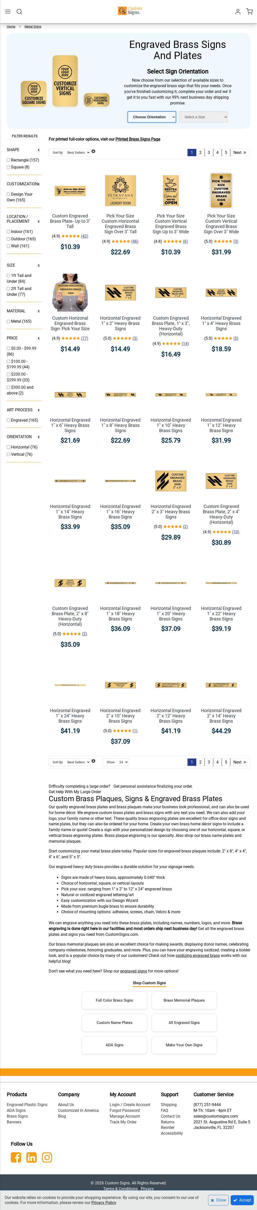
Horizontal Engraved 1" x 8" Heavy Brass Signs (120, 425)
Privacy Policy (103, 1202)
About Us (66, 1104)
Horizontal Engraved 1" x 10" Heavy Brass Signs (171, 425)
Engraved (20, 420)
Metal (16, 321)
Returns (167, 1122)
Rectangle (20, 160)
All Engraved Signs (184, 1022)
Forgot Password (125, 1110)
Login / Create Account (130, 1104)
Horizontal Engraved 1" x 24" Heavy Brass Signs (70, 716)
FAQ (164, 1110)
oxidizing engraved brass (198, 955)
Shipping (169, 1104)
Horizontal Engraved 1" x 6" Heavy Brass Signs (70, 425)
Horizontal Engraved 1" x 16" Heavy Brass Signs (120, 512)
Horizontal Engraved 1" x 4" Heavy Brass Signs (221, 323)
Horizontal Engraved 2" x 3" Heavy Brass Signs (171, 512)
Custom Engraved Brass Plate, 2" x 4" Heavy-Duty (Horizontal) (221, 514)
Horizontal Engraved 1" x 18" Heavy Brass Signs (120, 613)
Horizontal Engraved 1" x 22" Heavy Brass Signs (221, 613)
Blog (62, 1116)
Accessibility (172, 1133)
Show (111, 762)
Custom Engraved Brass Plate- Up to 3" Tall (70, 221)
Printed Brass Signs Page (137, 139)
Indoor (17, 231)
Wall (15, 246)
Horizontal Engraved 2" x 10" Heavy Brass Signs (120, 716)
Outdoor (18, 239)
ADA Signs (114, 1045)
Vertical (18, 454)
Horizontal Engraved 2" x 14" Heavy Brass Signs (221, 716)
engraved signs (133, 971)
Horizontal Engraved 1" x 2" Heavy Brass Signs (120, 323)
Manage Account (125, 1116)
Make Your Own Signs (184, 1045)
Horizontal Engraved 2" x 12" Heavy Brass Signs (171, 716)
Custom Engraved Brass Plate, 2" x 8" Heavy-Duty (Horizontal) (70, 616)
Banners (14, 1122)
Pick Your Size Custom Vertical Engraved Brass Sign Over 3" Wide (221, 223)
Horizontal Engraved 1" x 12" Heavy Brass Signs (221, 425)
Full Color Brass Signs (114, 1000)
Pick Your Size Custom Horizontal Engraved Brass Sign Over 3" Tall (120, 223)
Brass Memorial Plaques (184, 1000)
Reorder (167, 1127)
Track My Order (123, 1122)
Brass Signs (17, 1116)
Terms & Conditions (120, 1188)
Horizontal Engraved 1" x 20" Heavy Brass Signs (171, 613)
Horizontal (20, 447)
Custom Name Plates (115, 1022)
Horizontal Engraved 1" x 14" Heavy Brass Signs (70, 512)
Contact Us (170, 1116)
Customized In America (78, 1110)
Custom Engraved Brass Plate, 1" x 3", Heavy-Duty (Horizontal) (171, 325)
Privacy (147, 1188)
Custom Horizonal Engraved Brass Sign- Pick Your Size (70, 323)
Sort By (58, 152)
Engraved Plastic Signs (27, 1104)
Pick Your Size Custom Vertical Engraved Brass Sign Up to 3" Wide (171, 223)
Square (18, 167)
